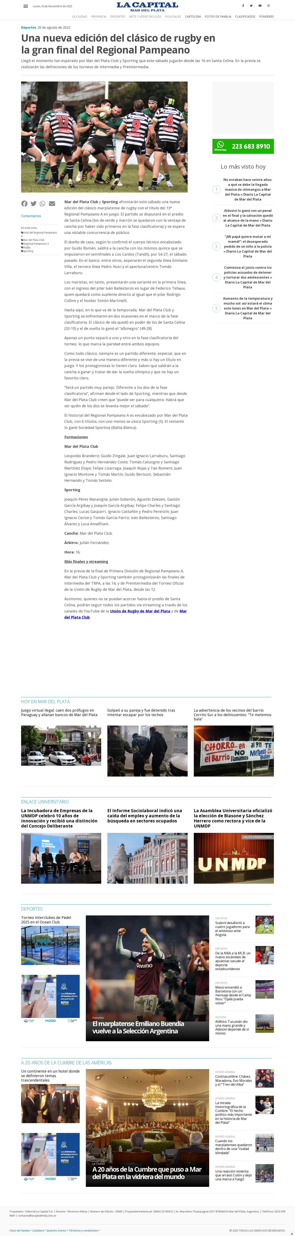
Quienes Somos (56, 1230)
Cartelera (38, 1230)
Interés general (88, 837)
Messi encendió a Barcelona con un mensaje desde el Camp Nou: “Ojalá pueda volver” (233, 995)
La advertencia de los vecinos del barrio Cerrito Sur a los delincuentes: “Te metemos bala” (232, 714)
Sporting (28, 251)
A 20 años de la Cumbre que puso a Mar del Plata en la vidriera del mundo (146, 1173)
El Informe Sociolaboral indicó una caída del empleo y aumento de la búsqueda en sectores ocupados (144, 816)
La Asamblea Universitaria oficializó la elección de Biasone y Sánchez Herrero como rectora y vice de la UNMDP (233, 818)
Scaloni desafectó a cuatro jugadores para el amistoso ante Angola (232, 929)
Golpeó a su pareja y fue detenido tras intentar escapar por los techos (141, 712)
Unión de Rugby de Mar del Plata (140, 611)
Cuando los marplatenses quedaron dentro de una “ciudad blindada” (233, 1147)
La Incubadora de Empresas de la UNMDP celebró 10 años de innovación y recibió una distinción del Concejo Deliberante (59, 818)
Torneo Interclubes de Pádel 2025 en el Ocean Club (46, 919)
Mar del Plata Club (33, 240)
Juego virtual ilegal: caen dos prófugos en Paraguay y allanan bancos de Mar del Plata (59, 712)
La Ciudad (98, 1163)
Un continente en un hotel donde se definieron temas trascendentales (50, 1075)
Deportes (71, 930)
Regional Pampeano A (36, 243)
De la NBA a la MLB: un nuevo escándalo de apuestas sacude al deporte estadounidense (233, 961)
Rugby (27, 247)
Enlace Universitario (171, 837)
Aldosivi (220, 1017)
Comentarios (31, 216)
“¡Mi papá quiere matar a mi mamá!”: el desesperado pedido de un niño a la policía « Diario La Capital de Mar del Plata (242, 246)
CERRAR (277, 9)
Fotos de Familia (20, 1230)
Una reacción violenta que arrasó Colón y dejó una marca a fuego (233, 1175)
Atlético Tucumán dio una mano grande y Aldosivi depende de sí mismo (232, 1027)
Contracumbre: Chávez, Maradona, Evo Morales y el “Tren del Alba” (233, 1080)
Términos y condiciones (83, 1230)
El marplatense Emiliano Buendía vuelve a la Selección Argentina (138, 1027)
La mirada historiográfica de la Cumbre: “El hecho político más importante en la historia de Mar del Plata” (233, 1113)
